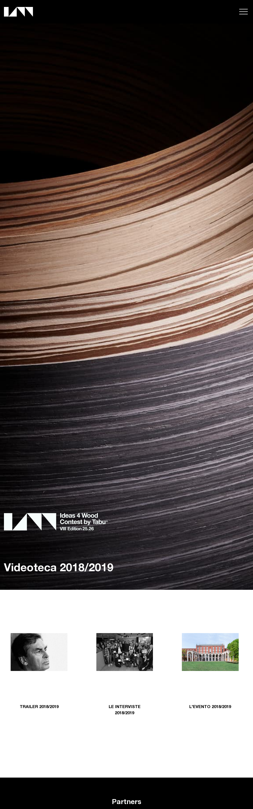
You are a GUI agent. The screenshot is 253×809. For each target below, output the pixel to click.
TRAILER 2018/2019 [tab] (39, 707)
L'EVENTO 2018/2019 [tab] (210, 707)
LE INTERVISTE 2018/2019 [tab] (125, 710)
